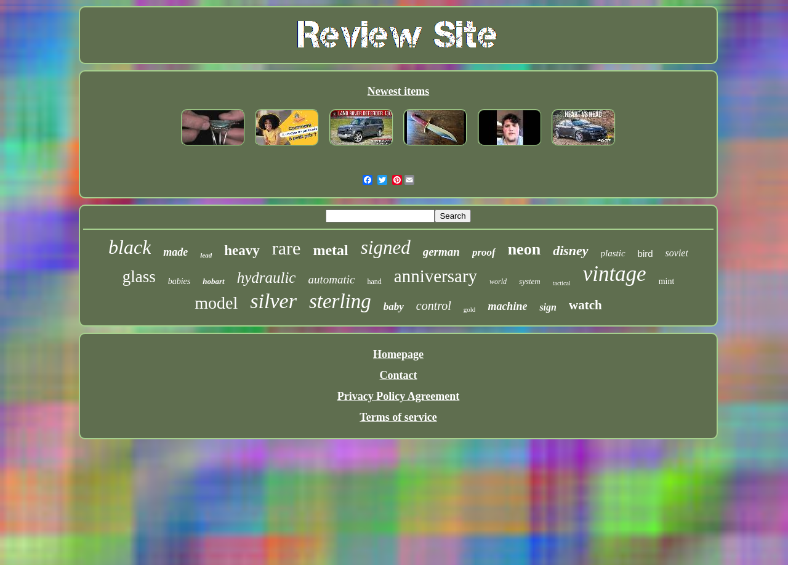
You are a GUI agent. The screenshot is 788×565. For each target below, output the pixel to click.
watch (585, 305)
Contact (398, 375)
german (441, 251)
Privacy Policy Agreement (398, 396)
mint (667, 281)
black (129, 247)
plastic (613, 253)
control (433, 305)
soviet (676, 253)
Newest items (398, 91)
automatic (331, 279)
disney (570, 250)
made (175, 252)
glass (139, 276)
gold (470, 309)
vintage (614, 274)
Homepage (398, 354)
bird (645, 253)
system (530, 281)
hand (374, 281)
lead (206, 255)
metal (330, 250)
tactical (562, 283)
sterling (340, 301)
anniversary (435, 276)
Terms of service (398, 417)
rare (286, 248)
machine (507, 306)
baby (394, 306)
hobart (213, 281)
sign (548, 307)
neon (524, 249)
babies (179, 281)
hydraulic (266, 277)
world (498, 281)
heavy (242, 250)
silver (273, 301)
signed (386, 247)
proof (484, 252)
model (216, 302)
